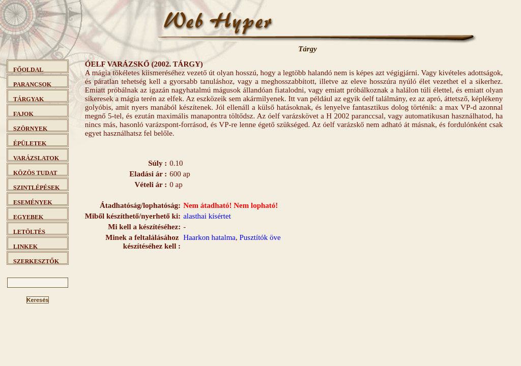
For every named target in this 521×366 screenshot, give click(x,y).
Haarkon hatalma (209, 237)
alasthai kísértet (207, 216)
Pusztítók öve (260, 237)
